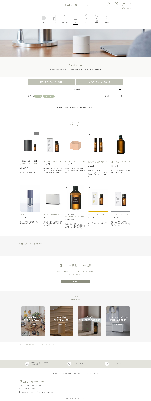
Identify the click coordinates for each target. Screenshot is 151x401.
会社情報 (56, 373)
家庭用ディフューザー (32, 344)
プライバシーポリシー (92, 373)
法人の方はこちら (127, 8)
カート (124, 3)
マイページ (109, 3)
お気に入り (117, 3)
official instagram (46, 392)
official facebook (28, 392)
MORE (75, 282)
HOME (21, 344)
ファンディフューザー (48, 344)
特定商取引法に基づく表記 (72, 373)
